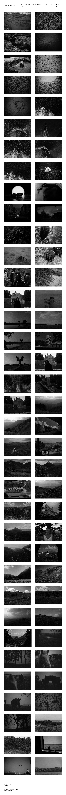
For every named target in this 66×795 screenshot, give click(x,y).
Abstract (22, 4)
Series (26, 4)
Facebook (6, 787)
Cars (33, 4)
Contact (22, 6)
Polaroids (43, 4)
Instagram (6, 785)
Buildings (29, 4)
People (39, 4)
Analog (50, 4)
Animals (36, 4)
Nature (47, 4)
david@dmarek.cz (7, 784)
